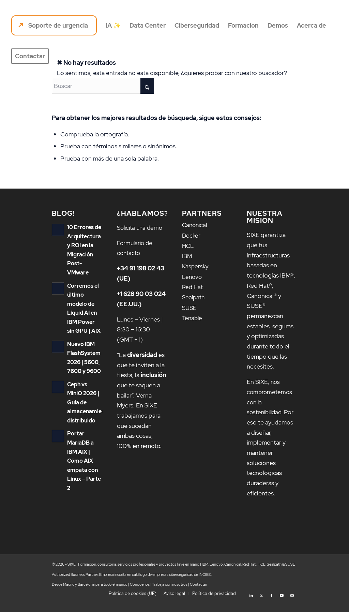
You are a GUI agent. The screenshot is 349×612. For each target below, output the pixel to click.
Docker (191, 235)
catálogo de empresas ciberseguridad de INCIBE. (172, 584)
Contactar (198, 594)
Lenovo (192, 276)
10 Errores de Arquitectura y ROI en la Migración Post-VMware (84, 245)
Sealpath (194, 296)
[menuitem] (54, 25)
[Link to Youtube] (282, 603)
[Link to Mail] (292, 603)
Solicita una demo (141, 228)
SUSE (190, 306)
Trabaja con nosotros (169, 594)
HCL (188, 245)
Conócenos (140, 594)
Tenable (192, 316)
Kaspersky (196, 265)
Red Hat (193, 285)
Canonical (195, 225)
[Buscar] (103, 86)
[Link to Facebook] (272, 603)
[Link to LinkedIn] (251, 603)
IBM (187, 255)
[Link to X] (261, 603)
